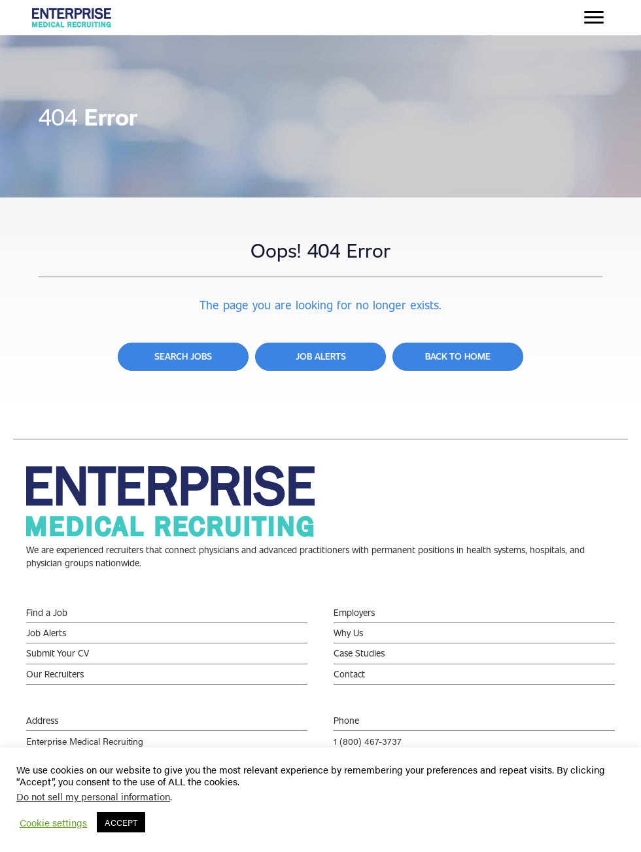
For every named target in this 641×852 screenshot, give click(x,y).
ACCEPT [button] (121, 822)
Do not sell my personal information (93, 796)
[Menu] (594, 18)
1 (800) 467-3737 (368, 740)
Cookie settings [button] (53, 822)
